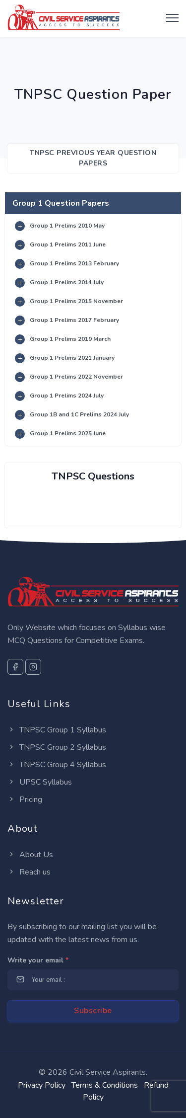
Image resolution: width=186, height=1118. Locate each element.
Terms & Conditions (104, 1085)
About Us (30, 854)
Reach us (29, 872)
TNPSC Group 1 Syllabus (56, 729)
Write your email (37, 960)
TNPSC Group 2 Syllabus (56, 747)
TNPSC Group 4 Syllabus (56, 764)
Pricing (24, 799)
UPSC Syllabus (39, 782)
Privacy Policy (41, 1085)
